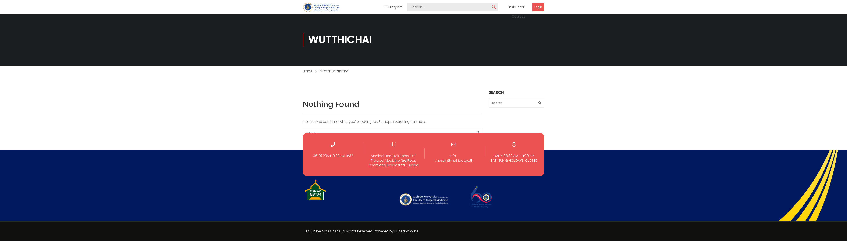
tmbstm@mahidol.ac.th (453, 161)
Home (308, 71)
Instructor (516, 7)
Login (538, 7)
